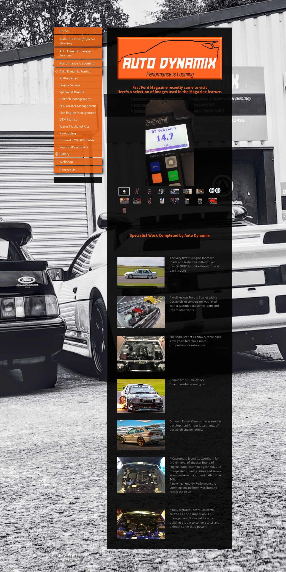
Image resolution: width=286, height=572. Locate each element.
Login (224, 556)
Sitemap (79, 556)
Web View (220, 560)
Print (64, 556)
